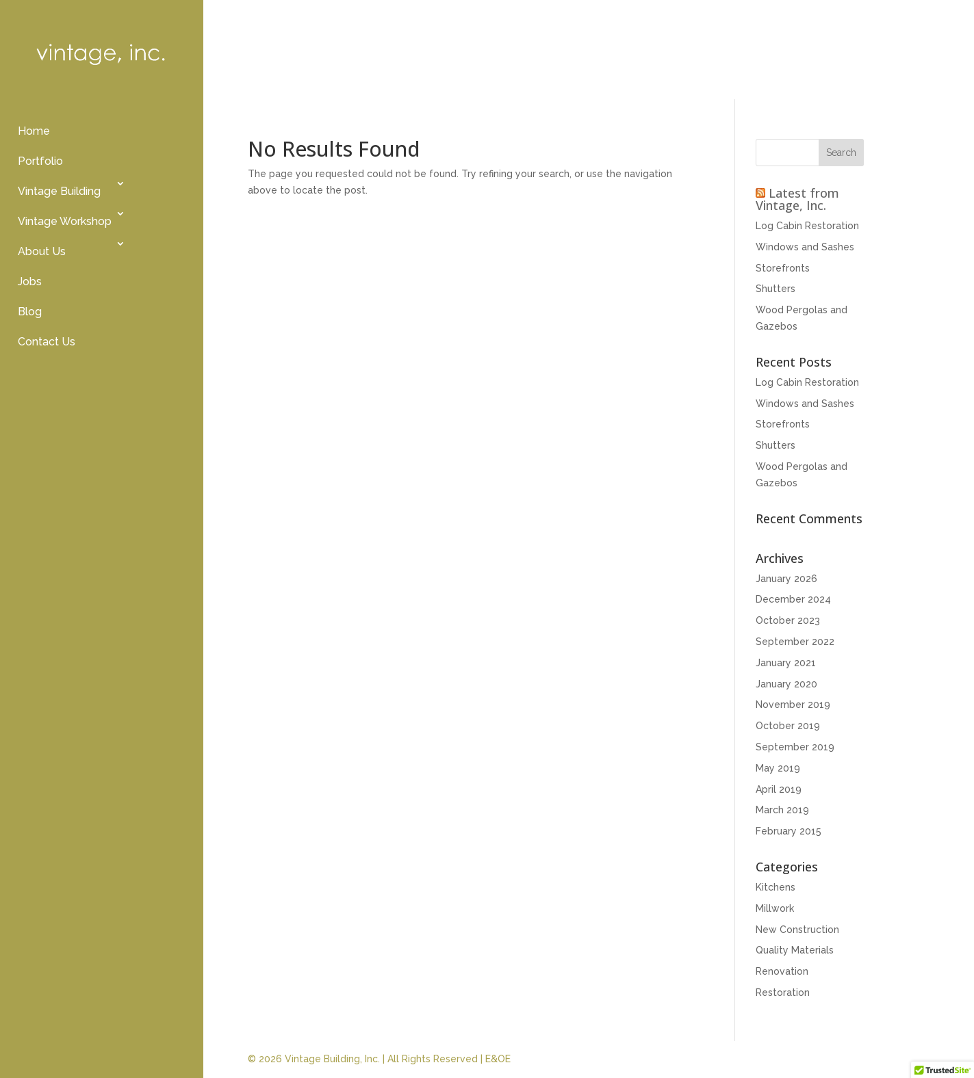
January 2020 (786, 684)
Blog (30, 311)
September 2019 (795, 746)
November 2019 (793, 704)
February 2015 (788, 831)
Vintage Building (59, 191)
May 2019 (778, 768)
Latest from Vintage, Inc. (797, 199)
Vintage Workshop (65, 221)
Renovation (782, 971)
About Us (42, 251)
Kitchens (775, 887)
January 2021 (786, 662)
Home (34, 130)
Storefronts (783, 268)
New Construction (797, 929)
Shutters (775, 288)
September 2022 (795, 641)
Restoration (783, 992)
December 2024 (793, 599)
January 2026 (786, 578)
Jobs (30, 281)
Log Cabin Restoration (807, 225)
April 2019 (779, 789)
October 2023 (788, 620)
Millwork (775, 908)
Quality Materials (795, 950)
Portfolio (40, 161)
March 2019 (782, 809)
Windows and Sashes (805, 246)
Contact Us (46, 341)
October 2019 (788, 725)
